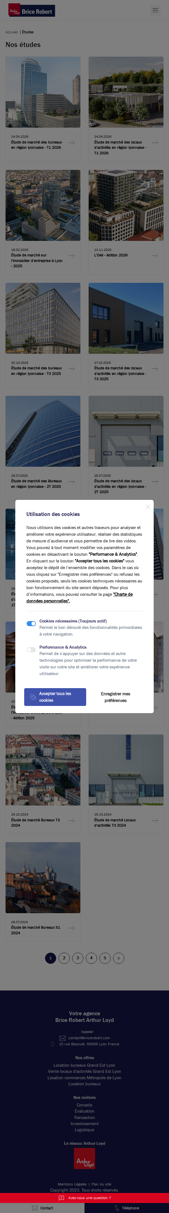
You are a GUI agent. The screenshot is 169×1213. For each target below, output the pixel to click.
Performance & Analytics (62, 647)
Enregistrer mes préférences (115, 697)
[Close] (148, 505)
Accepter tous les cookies (50, 697)
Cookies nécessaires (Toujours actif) (73, 621)
